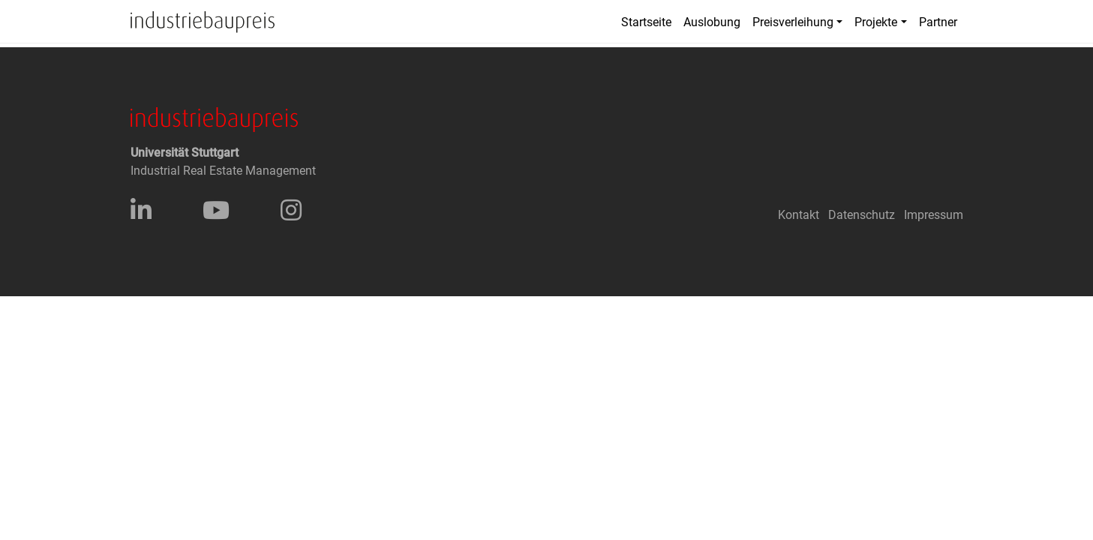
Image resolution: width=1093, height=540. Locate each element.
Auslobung (711, 22)
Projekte (875, 22)
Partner (938, 22)
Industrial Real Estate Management (223, 171)
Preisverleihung (792, 22)
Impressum (933, 215)
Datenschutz (861, 215)
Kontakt (798, 215)
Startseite (646, 22)
